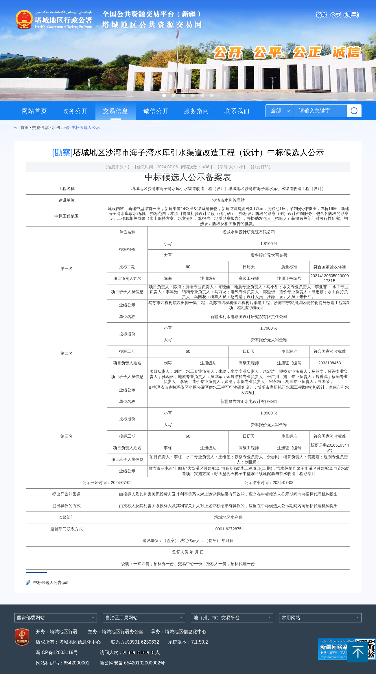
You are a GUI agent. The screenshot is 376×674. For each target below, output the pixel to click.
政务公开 (75, 111)
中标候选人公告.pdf (50, 582)
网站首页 (34, 111)
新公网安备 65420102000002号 (132, 662)
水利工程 (60, 127)
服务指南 (196, 111)
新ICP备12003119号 (57, 652)
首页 (25, 127)
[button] (164, 95)
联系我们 (237, 111)
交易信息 (115, 111)
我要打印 (260, 167)
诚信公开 (156, 111)
